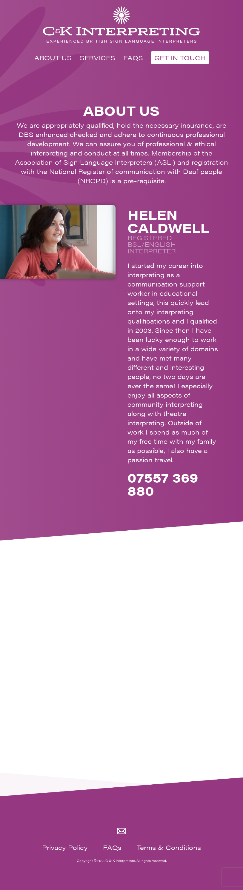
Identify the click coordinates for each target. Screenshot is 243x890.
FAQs (112, 847)
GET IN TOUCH (180, 57)
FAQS (133, 57)
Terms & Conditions (169, 847)
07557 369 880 (162, 484)
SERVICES (97, 57)
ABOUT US (53, 57)
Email (121, 831)
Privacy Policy (65, 847)
